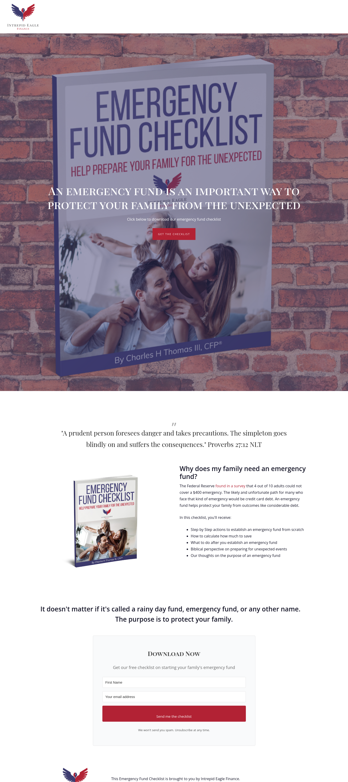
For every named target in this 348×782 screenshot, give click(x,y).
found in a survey (230, 485)
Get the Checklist (174, 234)
